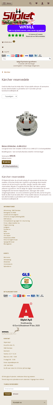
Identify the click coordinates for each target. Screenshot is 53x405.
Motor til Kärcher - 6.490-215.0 (14, 146)
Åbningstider (8, 244)
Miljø (5, 231)
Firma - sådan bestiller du (12, 223)
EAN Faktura (7, 219)
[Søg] (50, 59)
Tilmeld (7, 394)
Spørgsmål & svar (9, 242)
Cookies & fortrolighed (11, 214)
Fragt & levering (9, 225)
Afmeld (15, 394)
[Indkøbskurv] (26, 42)
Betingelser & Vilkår (10, 212)
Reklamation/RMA (9, 238)
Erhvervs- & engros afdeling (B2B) (14, 217)
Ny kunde (7, 233)
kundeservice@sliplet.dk (10, 91)
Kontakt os (7, 229)
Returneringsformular (11, 240)
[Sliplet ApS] (18, 16)
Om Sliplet (7, 235)
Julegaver (7, 227)
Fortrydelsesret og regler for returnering (17, 221)
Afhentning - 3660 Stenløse (12, 210)
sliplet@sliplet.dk (13, 362)
